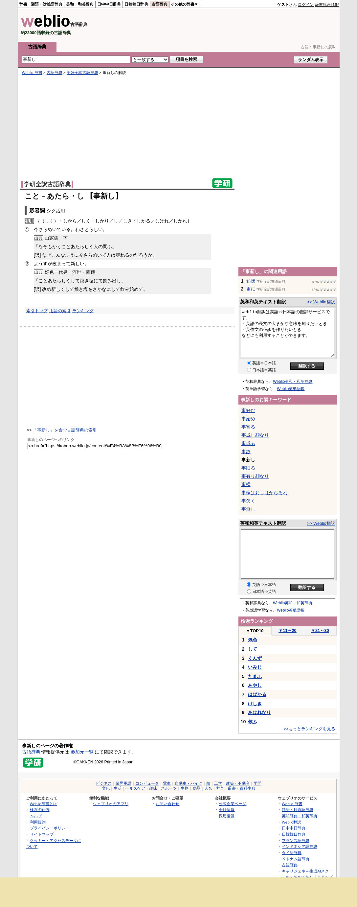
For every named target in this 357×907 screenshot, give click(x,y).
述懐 (251, 281)
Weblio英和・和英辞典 (292, 381)
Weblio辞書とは (43, 804)
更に (251, 288)
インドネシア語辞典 (299, 846)
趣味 (153, 788)
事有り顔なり (255, 476)
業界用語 (123, 783)
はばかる (257, 694)
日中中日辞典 (109, 4)
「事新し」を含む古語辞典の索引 (65, 430)
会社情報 (226, 809)
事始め (248, 418)
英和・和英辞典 (80, 4)
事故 (246, 451)
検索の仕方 (40, 809)
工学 (218, 783)
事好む (248, 410)
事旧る (248, 468)
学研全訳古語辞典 (82, 73)
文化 (106, 788)
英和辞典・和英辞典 (299, 816)
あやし (255, 685)
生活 (118, 788)
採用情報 (226, 816)
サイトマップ (42, 834)
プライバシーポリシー (49, 828)
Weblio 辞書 (32, 73)
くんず (255, 658)
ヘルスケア (135, 788)
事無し (248, 509)
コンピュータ (147, 783)
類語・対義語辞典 (46, 4)
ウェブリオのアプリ (110, 804)
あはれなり (259, 712)
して (252, 649)
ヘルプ (36, 816)
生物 (185, 788)
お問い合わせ (167, 804)
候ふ (252, 721)
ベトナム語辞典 (295, 859)
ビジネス (104, 783)
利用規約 (38, 822)
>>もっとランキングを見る (309, 728)
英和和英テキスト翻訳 (263, 301)
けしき (255, 703)
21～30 (320, 630)
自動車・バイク (188, 783)
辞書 (23, 4)
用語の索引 (60, 310)
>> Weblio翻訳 (321, 301)
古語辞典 (159, 4)
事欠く (248, 500)
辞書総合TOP (327, 4)
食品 (196, 788)
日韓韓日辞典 (136, 4)
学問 (257, 783)
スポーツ (169, 788)
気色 (252, 639)
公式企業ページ (232, 804)
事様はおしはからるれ (264, 492)
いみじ (255, 667)
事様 (246, 484)
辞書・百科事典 (242, 788)
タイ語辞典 (291, 852)
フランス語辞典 (295, 840)
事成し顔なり (255, 435)
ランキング (83, 310)
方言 (220, 788)
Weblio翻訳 (291, 822)
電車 (167, 783)
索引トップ (37, 310)
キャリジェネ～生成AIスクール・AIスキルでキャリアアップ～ (305, 877)
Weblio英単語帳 (290, 388)
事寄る (248, 427)
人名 (208, 788)
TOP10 (255, 630)
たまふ (255, 676)
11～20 (288, 630)
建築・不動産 (238, 783)
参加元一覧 (82, 752)
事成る (248, 443)
